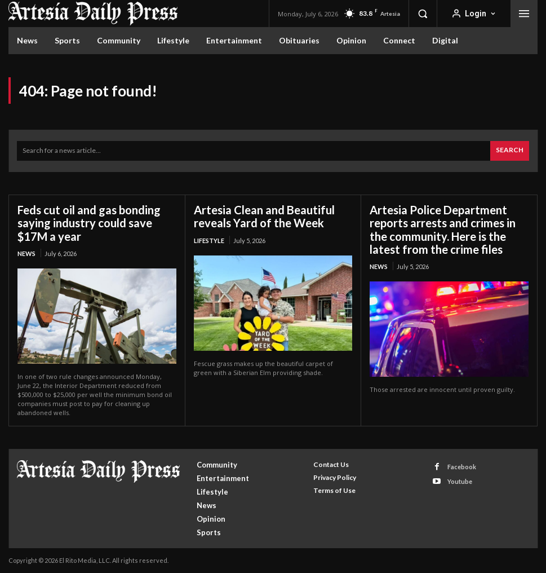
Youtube (459, 481)
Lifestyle (209, 240)
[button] (422, 13)
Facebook (461, 466)
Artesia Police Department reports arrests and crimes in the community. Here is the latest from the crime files (443, 229)
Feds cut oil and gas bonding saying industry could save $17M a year (89, 223)
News (26, 253)
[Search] (509, 151)
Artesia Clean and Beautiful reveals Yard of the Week (264, 216)
